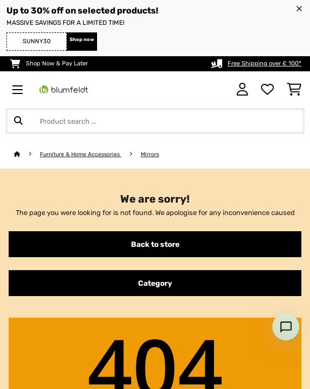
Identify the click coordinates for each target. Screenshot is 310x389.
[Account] (242, 89)
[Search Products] (155, 121)
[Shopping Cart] (294, 89)
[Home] (27, 154)
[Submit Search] (18, 121)
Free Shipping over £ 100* (264, 63)
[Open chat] (285, 326)
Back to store (155, 244)
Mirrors (150, 154)
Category (155, 283)
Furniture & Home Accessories (80, 154)
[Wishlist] (267, 89)
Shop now (82, 39)
